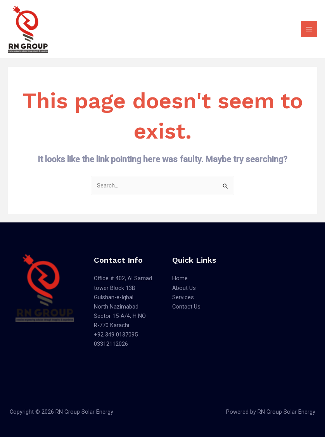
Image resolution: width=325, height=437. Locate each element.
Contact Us (186, 306)
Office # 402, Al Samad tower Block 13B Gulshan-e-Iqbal (123, 287)
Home (180, 278)
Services (183, 297)
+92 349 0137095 (116, 334)
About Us (184, 287)
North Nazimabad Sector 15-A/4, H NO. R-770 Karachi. (120, 316)
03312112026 (111, 343)
